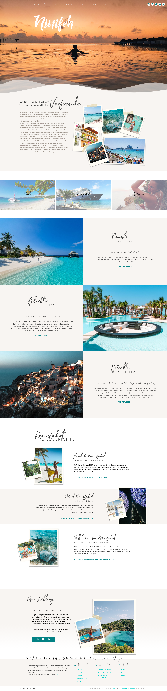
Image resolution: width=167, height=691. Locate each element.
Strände (84, 4)
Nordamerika (82, 682)
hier (57, 674)
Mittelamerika (82, 679)
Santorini (63, 139)
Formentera (24, 145)
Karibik (79, 673)
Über (46, 4)
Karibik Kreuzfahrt (104, 670)
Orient (79, 676)
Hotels (95, 4)
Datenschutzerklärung (123, 688)
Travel (57, 4)
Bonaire (42, 123)
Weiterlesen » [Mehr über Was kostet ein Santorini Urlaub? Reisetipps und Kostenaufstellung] (125, 402)
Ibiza (35, 141)
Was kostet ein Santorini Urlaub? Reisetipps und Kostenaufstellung (125, 383)
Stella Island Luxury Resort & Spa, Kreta (42, 316)
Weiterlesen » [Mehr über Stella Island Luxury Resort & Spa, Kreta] (42, 335)
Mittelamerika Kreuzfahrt (103, 676)
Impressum (133, 688)
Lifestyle (105, 4)
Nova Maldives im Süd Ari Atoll (125, 252)
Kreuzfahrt (70, 4)
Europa (79, 670)
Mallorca (124, 673)
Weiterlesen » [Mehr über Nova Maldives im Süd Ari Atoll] (125, 266)
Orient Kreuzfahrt (104, 673)
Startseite (35, 4)
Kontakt (115, 688)
